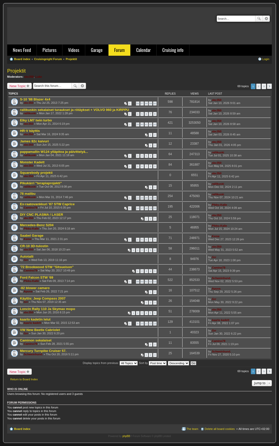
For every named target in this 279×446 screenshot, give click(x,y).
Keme (27, 239)
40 (142, 124)
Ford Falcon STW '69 (36, 277)
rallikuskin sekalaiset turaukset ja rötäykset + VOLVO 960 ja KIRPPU (74, 110)
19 (150, 208)
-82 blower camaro (35, 288)
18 (146, 208)
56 (137, 103)
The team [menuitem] (192, 428)
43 (155, 124)
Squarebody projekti (36, 173)
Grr (26, 259)
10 (142, 323)
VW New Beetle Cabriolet (40, 330)
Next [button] (269, 86)
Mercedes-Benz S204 (36, 225)
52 (150, 281)
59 (150, 103)
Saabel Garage (32, 235)
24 (146, 198)
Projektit (16, 71)
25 (150, 198)
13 (155, 323)
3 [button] (264, 86)
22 (137, 198)
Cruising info (173, 50)
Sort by (153, 362)
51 (146, 281)
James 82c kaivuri (34, 141)
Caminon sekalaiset (35, 340)
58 (146, 103)
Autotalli (27, 256)
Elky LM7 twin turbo (36, 120)
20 (155, 208)
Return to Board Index (24, 379)
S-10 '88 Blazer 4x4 (35, 99)
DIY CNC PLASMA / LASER (41, 214)
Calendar (143, 50)
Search (259, 19)
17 (142, 208)
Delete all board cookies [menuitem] (220, 428)
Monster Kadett (32, 162)
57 (142, 103)
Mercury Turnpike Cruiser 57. (43, 351)
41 (146, 124)
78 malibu (28, 194)
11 (146, 323)
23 (142, 198)
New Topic (17, 86)
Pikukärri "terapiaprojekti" (41, 183)
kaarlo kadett (32, 322)
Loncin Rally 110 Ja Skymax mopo (47, 309)
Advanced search (266, 19)
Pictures (49, 50)
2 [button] (258, 86)
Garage (97, 50)
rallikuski (30, 113)
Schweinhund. (221, 278)
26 (155, 198)
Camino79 (30, 207)
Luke (38, 76)
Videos (73, 50)
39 (137, 124)
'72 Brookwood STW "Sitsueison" (47, 267)
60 (155, 103)
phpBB (126, 436)
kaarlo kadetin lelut (35, 319)
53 (155, 281)
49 (137, 281)
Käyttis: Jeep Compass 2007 (43, 298)
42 (150, 124)
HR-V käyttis (30, 131)
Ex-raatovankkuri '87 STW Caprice (47, 204)
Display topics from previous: (110, 362)
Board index (22, 428)
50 (142, 281)
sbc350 (29, 76)
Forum (119, 50)
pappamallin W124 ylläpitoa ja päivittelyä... (54, 152)
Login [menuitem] (265, 59)
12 (150, 323)
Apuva (28, 291)
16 (137, 208)
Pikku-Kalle (219, 204)
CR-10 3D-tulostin (34, 246)
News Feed (22, 50)
